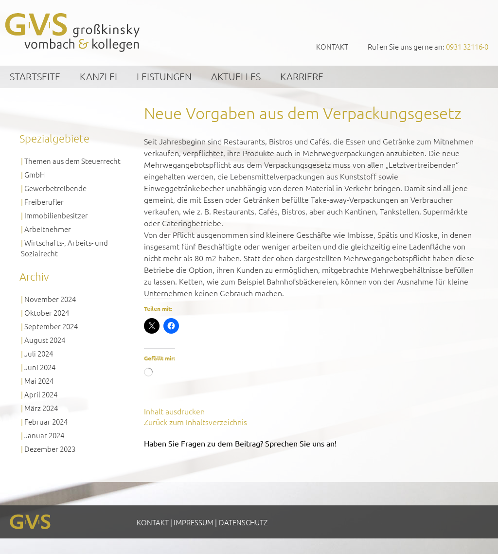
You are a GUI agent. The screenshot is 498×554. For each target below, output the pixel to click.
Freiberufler (44, 202)
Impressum (193, 522)
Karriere (301, 76)
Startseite (35, 76)
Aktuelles (236, 76)
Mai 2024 (38, 380)
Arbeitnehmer (47, 229)
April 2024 (40, 394)
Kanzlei (98, 76)
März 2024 (41, 408)
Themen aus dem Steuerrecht (72, 161)
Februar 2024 (46, 421)
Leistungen (164, 76)
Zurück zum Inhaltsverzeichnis (195, 421)
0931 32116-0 (467, 46)
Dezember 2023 (49, 449)
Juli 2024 (38, 353)
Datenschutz (243, 522)
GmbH (34, 174)
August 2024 (44, 340)
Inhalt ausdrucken (174, 411)
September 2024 (51, 326)
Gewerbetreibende (55, 188)
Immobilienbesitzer (56, 215)
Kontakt (332, 46)
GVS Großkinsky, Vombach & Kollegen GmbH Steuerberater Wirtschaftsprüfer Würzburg (73, 32)
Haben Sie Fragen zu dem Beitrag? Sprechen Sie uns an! (240, 443)
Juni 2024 (39, 367)
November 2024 (50, 299)
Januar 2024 (44, 435)
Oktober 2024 (46, 312)
